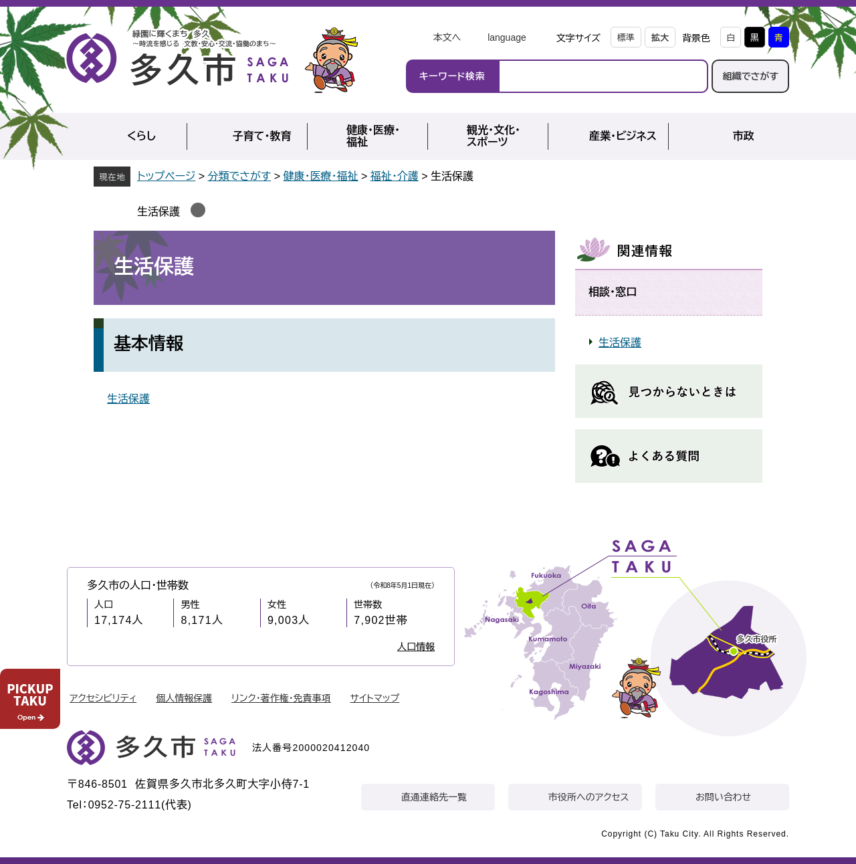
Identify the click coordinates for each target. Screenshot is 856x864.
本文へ (447, 37)
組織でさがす (750, 76)
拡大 (660, 38)
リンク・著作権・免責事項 (281, 698)
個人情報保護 (184, 698)
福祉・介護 (394, 176)
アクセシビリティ (103, 698)
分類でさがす (240, 176)
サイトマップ (375, 698)
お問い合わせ (723, 797)
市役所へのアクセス (588, 797)
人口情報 (416, 646)
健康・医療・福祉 (320, 176)
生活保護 (158, 211)
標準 (626, 38)
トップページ (166, 176)
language (507, 37)
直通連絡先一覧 (434, 797)
